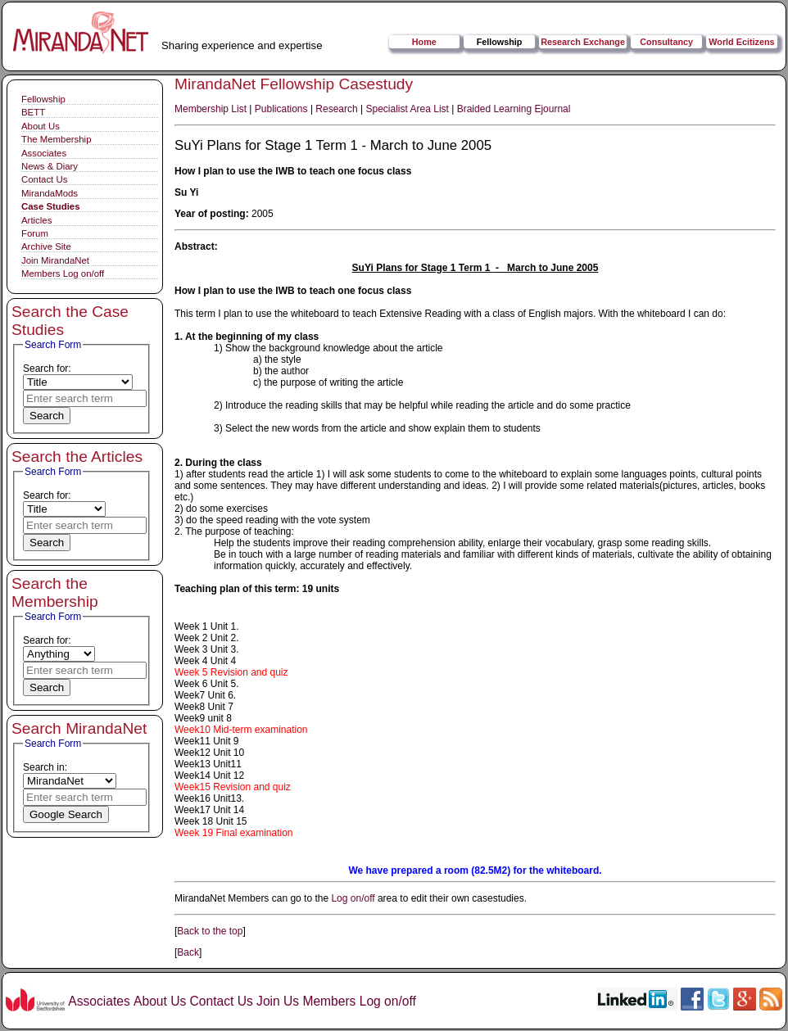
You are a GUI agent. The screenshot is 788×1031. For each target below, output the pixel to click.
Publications (281, 109)
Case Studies (50, 206)
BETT (33, 112)
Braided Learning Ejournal (514, 109)
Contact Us (44, 179)
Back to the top (209, 931)
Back (188, 952)
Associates (43, 153)
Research (336, 109)
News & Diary (49, 166)
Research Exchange (583, 42)
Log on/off (352, 898)
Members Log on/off (62, 273)
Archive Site (46, 246)
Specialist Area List (407, 109)
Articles (36, 220)
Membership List (210, 109)
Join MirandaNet (55, 260)
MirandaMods (49, 193)
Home (424, 42)
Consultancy (666, 42)
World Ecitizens (741, 42)
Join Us (277, 1001)
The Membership (56, 139)
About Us (40, 126)
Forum (34, 233)
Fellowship (500, 42)
